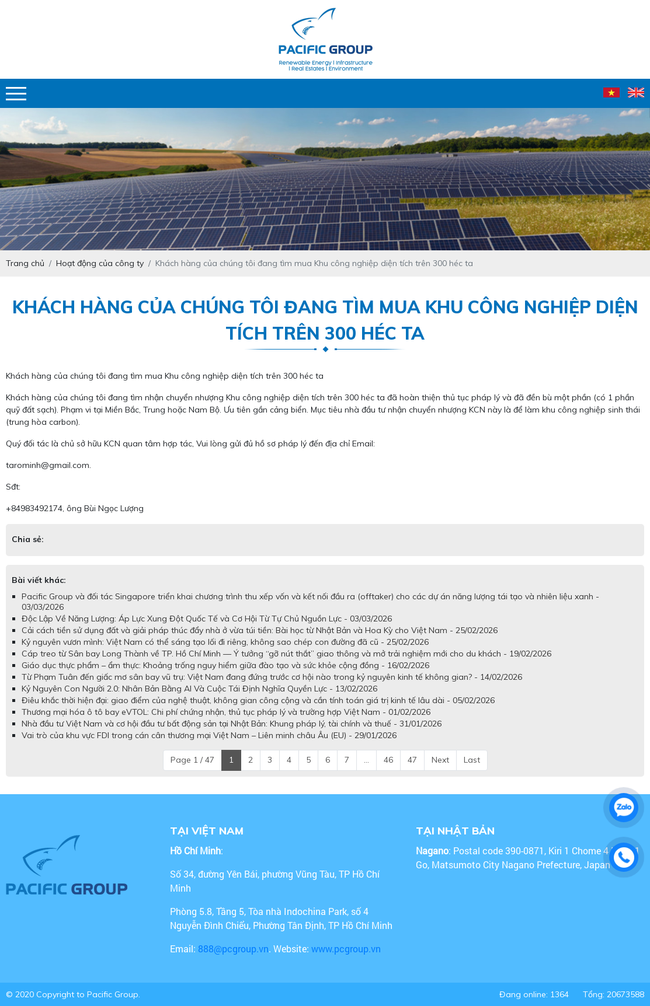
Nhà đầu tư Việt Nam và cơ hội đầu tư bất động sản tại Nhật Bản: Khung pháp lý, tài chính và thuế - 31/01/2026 (232, 723)
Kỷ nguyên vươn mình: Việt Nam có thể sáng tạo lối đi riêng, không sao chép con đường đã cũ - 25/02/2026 (225, 642)
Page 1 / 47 (192, 760)
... (366, 760)
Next (440, 760)
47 (412, 760)
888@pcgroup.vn (233, 948)
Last (472, 760)
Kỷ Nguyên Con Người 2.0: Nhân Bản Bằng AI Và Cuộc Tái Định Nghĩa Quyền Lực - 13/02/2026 (199, 688)
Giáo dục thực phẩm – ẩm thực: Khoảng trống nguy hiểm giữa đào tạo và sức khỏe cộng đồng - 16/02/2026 (225, 665)
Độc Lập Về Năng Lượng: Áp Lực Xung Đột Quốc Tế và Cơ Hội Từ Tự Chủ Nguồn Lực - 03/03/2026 (207, 618)
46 (388, 760)
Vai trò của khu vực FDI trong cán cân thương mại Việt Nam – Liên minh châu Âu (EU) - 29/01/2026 (209, 735)
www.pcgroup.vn (347, 948)
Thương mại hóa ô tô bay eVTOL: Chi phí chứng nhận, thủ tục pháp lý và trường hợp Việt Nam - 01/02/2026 (226, 712)
